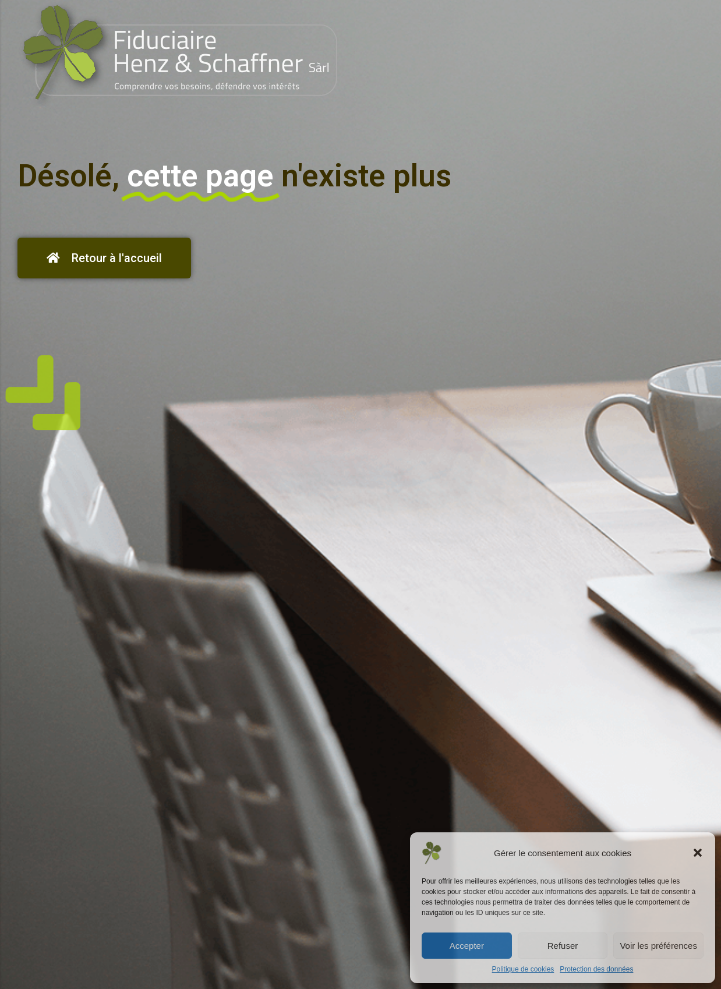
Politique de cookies (523, 969)
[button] (698, 853)
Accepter (467, 946)
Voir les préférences (658, 946)
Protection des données (596, 969)
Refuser (562, 946)
